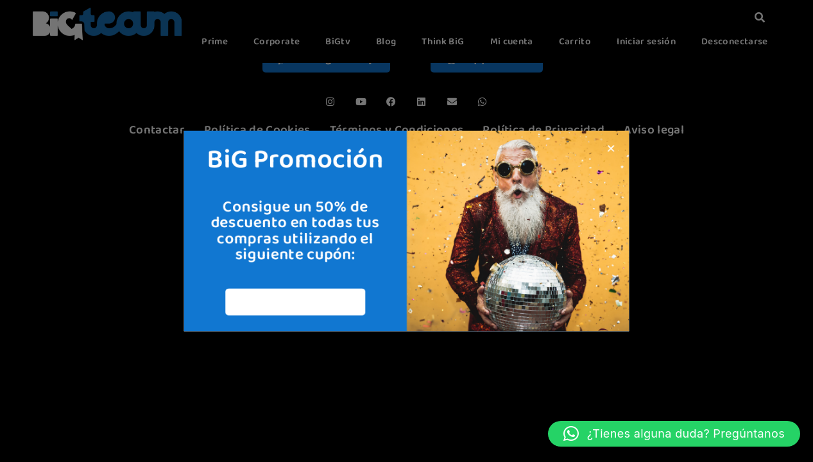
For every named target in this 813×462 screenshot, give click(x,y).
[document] (406, 231)
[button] (674, 434)
